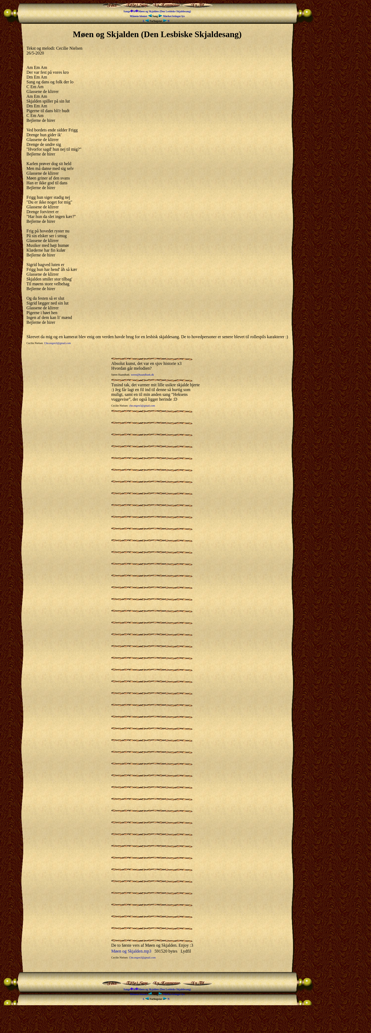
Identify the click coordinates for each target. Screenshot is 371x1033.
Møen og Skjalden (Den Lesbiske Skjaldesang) (164, 11)
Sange (126, 11)
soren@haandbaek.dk (142, 374)
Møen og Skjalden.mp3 (131, 951)
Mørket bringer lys (172, 16)
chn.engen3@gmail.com (142, 405)
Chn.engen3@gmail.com (57, 343)
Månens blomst (141, 16)
